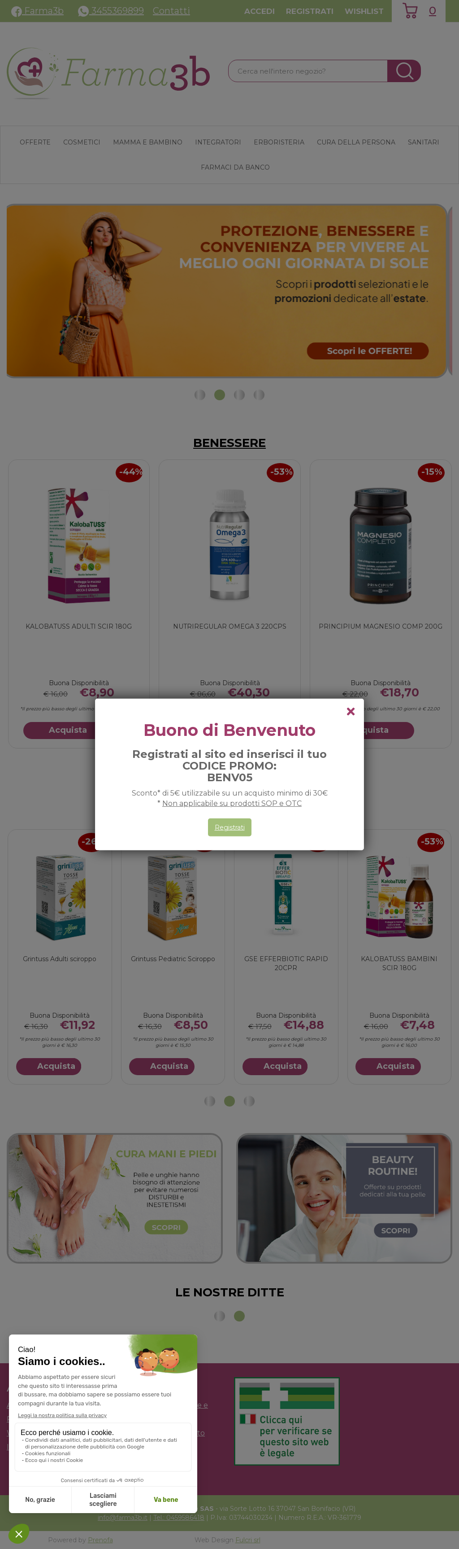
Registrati (230, 827)
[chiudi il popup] (350, 712)
